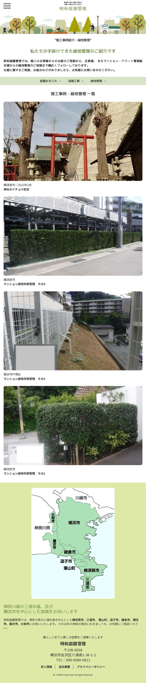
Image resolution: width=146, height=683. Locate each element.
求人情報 (46, 667)
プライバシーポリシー (91, 667)
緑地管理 (96, 81)
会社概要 (64, 667)
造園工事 (74, 81)
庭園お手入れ (48, 81)
